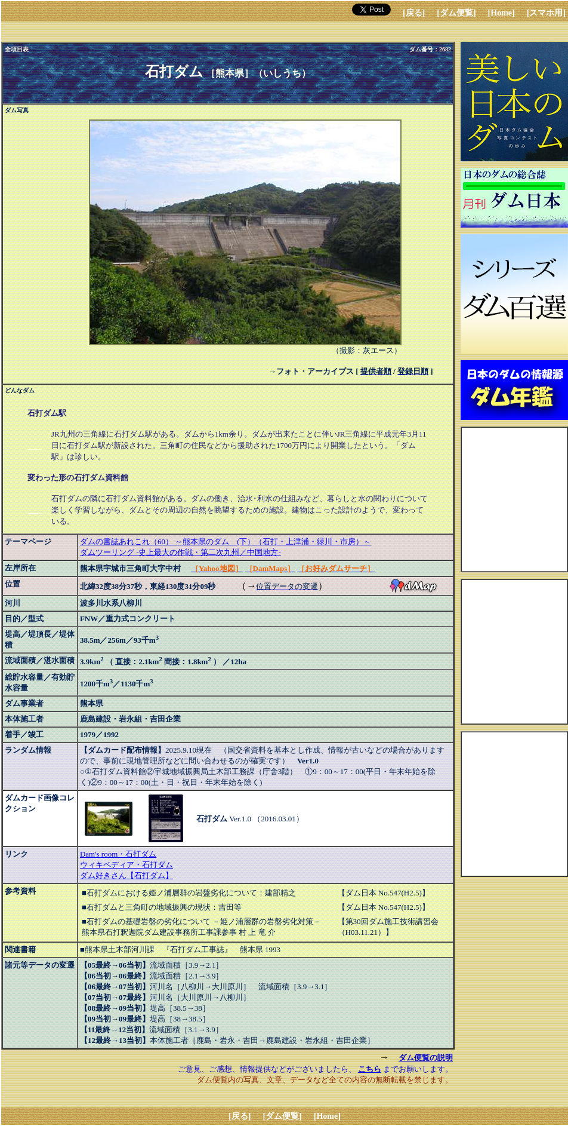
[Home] (501, 12)
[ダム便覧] (456, 12)
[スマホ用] (546, 12)
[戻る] (414, 12)
